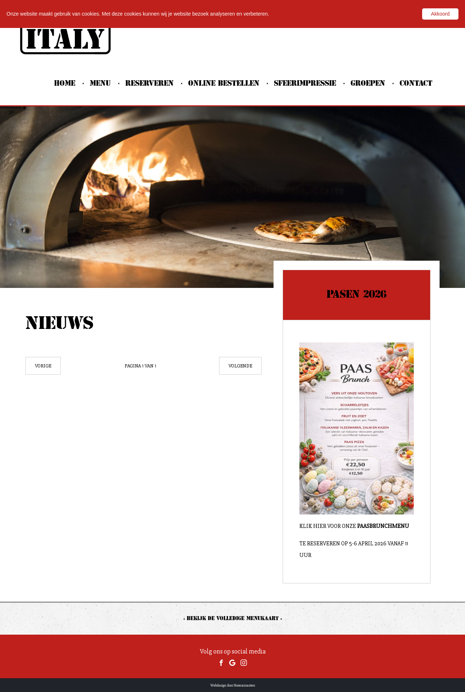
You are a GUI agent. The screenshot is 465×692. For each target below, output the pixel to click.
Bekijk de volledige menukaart (233, 618)
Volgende (240, 366)
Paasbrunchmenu (383, 526)
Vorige (43, 366)
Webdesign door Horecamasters (232, 685)
